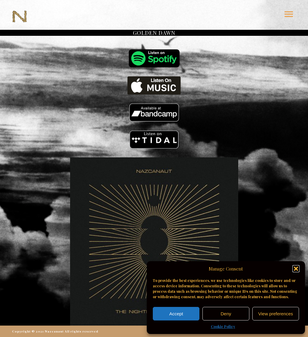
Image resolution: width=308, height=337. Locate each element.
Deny (225, 313)
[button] (296, 269)
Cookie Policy (223, 326)
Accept (176, 313)
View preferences (275, 313)
